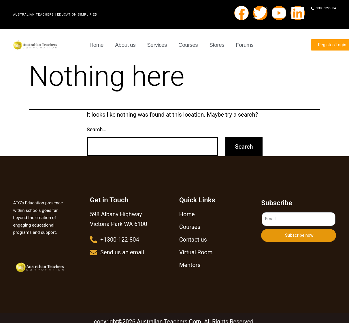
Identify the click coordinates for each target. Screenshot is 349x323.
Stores (216, 45)
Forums (244, 45)
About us (125, 45)
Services (157, 45)
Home (97, 45)
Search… (97, 129)
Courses (188, 45)
